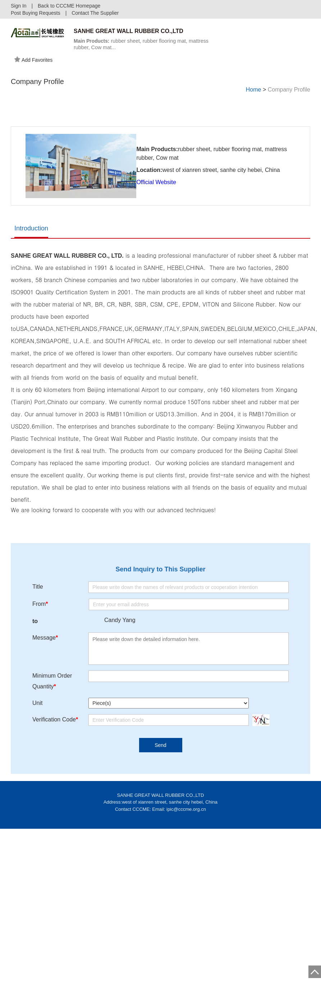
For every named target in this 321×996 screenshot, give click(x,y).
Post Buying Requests (35, 13)
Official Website (156, 190)
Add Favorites (33, 59)
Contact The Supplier (95, 13)
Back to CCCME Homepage (69, 6)
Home (253, 89)
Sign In (19, 6)
